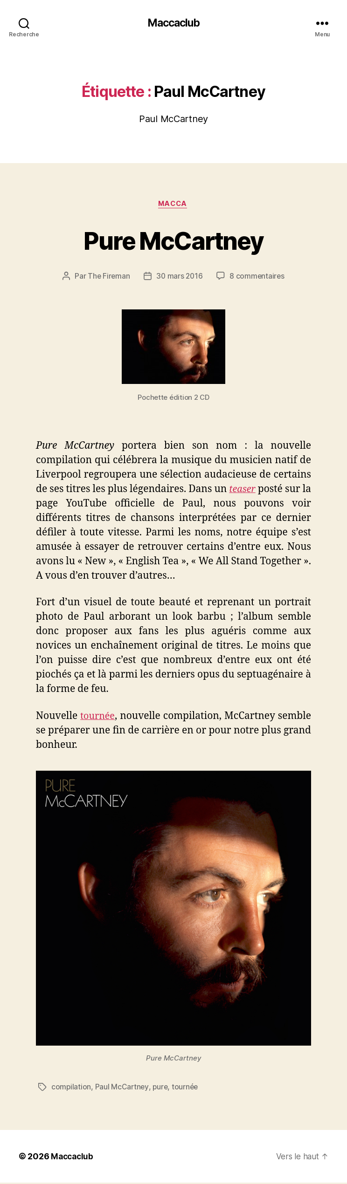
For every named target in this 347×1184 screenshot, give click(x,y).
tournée (98, 717)
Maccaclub (173, 23)
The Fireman (107, 277)
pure (161, 1088)
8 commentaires (258, 277)
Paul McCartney (123, 1088)
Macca (173, 205)
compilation (71, 1088)
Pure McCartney (174, 241)
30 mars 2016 (179, 277)
